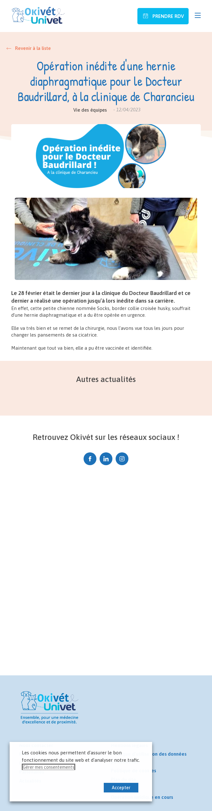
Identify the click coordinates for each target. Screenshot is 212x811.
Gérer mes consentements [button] (48, 767)
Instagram (122, 456)
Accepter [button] (121, 787)
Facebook (90, 456)
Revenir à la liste (33, 48)
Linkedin (106, 456)
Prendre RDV (167, 16)
